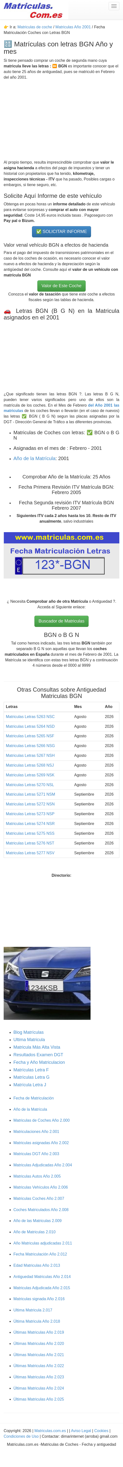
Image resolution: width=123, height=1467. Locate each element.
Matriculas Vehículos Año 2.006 (40, 1187)
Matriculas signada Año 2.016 (39, 1299)
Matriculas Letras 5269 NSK (30, 775)
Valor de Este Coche (61, 285)
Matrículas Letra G (31, 1077)
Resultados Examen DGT (38, 1054)
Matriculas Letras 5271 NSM (30, 794)
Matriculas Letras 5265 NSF (30, 736)
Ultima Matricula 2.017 (32, 1310)
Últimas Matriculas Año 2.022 (38, 1366)
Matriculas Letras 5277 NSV (30, 853)
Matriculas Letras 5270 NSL (30, 785)
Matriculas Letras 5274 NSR (30, 824)
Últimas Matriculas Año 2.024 (38, 1388)
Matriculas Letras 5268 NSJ (30, 765)
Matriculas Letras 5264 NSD (30, 726)
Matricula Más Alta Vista (36, 1047)
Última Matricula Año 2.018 (36, 1321)
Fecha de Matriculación (33, 1098)
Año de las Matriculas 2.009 (37, 1221)
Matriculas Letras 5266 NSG (30, 746)
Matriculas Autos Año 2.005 (37, 1176)
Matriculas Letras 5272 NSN (30, 804)
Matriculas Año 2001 (73, 27)
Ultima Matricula (29, 1039)
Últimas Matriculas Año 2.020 (38, 1343)
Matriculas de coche (34, 27)
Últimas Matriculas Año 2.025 (38, 1399)
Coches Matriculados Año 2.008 (41, 1210)
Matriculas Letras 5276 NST (30, 843)
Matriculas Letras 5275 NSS (30, 833)
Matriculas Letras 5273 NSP (30, 814)
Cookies (101, 1431)
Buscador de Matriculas (61, 621)
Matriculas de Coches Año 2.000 (41, 1120)
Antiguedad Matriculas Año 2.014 (42, 1277)
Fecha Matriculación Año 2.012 (40, 1254)
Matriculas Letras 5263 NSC (30, 717)
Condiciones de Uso (21, 1436)
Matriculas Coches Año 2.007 (38, 1198)
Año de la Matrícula (34, 458)
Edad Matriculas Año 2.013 (36, 1265)
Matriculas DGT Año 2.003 (36, 1154)
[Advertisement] (61, 120)
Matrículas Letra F (31, 1069)
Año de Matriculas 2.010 (34, 1232)
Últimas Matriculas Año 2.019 (38, 1332)
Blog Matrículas (28, 1032)
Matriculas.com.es (50, 1431)
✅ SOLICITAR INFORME (61, 231)
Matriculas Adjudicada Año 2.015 (41, 1288)
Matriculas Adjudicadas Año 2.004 (42, 1165)
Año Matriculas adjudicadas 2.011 (42, 1243)
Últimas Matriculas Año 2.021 (38, 1355)
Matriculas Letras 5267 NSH (30, 755)
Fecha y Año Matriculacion (39, 1062)
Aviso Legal (81, 1431)
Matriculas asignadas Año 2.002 (41, 1143)
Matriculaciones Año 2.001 (36, 1131)
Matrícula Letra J (29, 1084)
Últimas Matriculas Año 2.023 (38, 1377)
